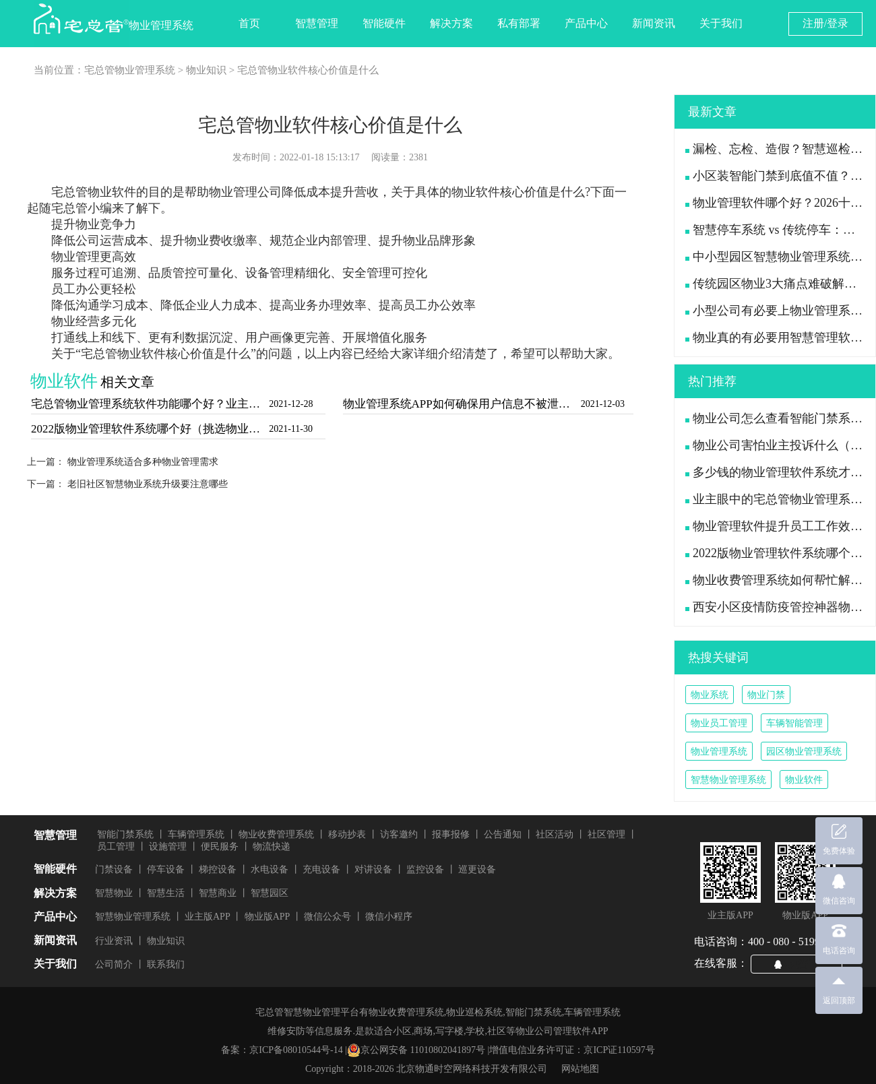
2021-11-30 (291, 429)
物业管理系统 (719, 751)
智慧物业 (114, 893)
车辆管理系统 (196, 834)
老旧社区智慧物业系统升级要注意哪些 (147, 484)
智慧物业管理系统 (728, 780)
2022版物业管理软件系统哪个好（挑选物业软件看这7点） (148, 428)
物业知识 (206, 70)
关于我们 (721, 23)
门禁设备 (114, 869)
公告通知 (503, 834)
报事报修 (451, 834)
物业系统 (709, 695)
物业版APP (267, 917)
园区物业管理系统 (803, 751)
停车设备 (166, 869)
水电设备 (269, 869)
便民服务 (220, 846)
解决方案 (451, 23)
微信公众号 (327, 917)
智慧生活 (166, 893)
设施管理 (168, 846)
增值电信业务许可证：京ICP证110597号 (571, 1050)
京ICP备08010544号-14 (295, 1050)
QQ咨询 (801, 963)
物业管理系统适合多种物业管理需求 (142, 462)
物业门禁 (766, 695)
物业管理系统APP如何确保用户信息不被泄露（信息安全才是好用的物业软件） (460, 403)
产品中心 (586, 23)
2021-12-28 (291, 404)
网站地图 (580, 1069)
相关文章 (127, 382)
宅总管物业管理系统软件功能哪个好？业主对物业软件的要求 (148, 403)
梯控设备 (218, 869)
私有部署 (518, 23)
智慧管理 (316, 23)
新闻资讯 (653, 23)
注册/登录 (825, 23)
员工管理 (116, 846)
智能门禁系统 (125, 834)
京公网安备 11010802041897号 (416, 1050)
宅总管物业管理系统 (129, 70)
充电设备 (321, 869)
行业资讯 (114, 941)
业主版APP (207, 917)
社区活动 (554, 834)
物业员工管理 (719, 723)
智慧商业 (218, 893)
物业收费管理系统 (276, 834)
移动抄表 (347, 834)
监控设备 (425, 869)
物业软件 (803, 780)
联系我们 (166, 964)
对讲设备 (373, 869)
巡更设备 (477, 869)
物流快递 (271, 846)
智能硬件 (384, 23)
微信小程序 (388, 917)
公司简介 (114, 964)
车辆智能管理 (794, 723)
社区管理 (606, 834)
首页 (249, 23)
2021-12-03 (603, 404)
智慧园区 (269, 893)
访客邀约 (399, 834)
